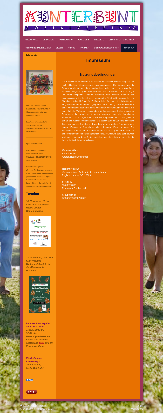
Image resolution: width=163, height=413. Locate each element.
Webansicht (137, 409)
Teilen (30, 380)
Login (140, 405)
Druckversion (28, 405)
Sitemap (43, 405)
